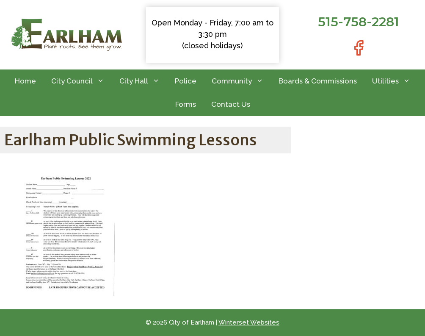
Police (185, 81)
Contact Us (230, 104)
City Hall (143, 81)
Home (25, 81)
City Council (81, 81)
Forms (185, 104)
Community (241, 81)
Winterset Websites (248, 322)
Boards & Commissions (318, 81)
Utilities (395, 81)
